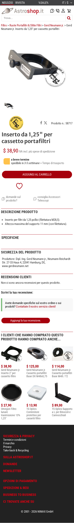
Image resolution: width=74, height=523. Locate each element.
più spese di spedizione (42, 151)
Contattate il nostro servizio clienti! (36, 306)
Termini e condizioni (14, 440)
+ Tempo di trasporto (52, 163)
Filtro (4, 25)
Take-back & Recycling (16, 450)
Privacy (7, 447)
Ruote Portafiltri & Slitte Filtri (25, 25)
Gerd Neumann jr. (54, 25)
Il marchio (9, 443)
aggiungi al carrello (37, 174)
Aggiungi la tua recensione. (25, 320)
